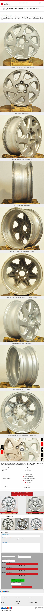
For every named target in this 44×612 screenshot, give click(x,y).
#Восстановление (4, 15)
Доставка (17, 603)
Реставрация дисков (29, 476)
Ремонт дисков (29, 474)
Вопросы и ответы (33, 602)
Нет (14, 539)
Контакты (3, 600)
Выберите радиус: (5, 534)
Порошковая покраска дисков (29, 478)
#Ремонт (10, 15)
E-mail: (19, 555)
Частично (23, 539)
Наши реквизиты (5, 597)
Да (18, 539)
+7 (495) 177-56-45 (22, 2)
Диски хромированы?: (6, 537)
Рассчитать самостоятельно (22, 495)
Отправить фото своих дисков (6, 562)
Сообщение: (4, 542)
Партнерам (17, 597)
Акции (30, 597)
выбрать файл (22, 564)
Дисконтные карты (33, 600)
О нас (2, 602)
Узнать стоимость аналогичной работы (22, 492)
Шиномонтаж (28, 482)
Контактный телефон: (6, 559)
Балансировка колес (29, 480)
